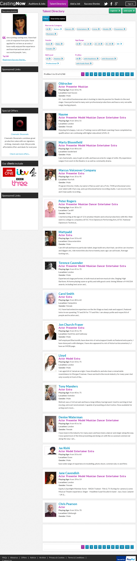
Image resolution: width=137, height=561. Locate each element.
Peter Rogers (67, 201)
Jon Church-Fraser (71, 324)
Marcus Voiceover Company (77, 170)
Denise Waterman (70, 417)
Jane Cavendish (69, 473)
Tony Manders (68, 386)
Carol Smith (66, 293)
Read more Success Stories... (14, 59)
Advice (33, 557)
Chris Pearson (68, 504)
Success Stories (92, 3)
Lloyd (62, 355)
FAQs (4, 557)
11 (127, 74)
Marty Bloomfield (70, 142)
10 (122, 74)
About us (14, 557)
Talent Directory (58, 3)
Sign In (130, 4)
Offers (24, 557)
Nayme (63, 114)
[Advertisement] (89, 532)
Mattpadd (65, 232)
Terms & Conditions (76, 557)
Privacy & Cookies (57, 557)
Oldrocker (65, 83)
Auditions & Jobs (37, 3)
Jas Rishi (64, 448)
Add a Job (75, 3)
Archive (42, 557)
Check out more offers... (20, 154)
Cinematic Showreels (20, 134)
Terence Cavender (71, 263)
